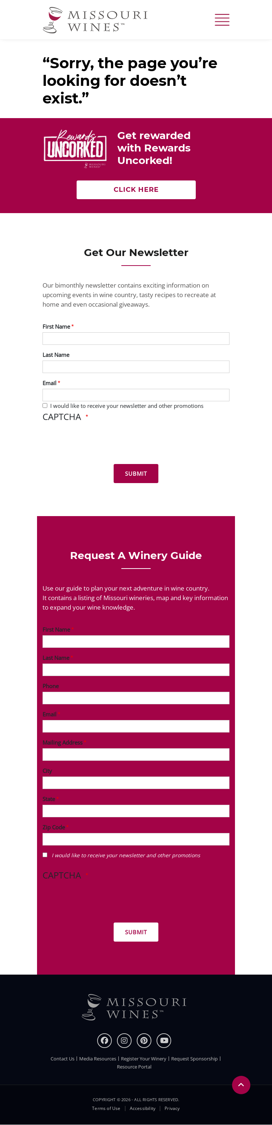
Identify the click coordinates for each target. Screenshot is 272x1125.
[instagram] (124, 1040)
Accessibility (143, 1108)
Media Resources (97, 1058)
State (49, 799)
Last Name (56, 354)
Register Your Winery (143, 1058)
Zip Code (54, 827)
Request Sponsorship (194, 1058)
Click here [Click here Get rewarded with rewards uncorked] (136, 190)
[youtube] (164, 1040)
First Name (56, 326)
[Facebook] (104, 1040)
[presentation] (98, 444)
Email (49, 383)
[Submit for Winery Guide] (136, 932)
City (47, 770)
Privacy (172, 1108)
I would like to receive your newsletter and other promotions (126, 405)
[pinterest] (144, 1040)
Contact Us (62, 1058)
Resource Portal (134, 1066)
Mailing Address (62, 742)
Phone (51, 686)
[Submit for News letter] (136, 473)
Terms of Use (106, 1108)
